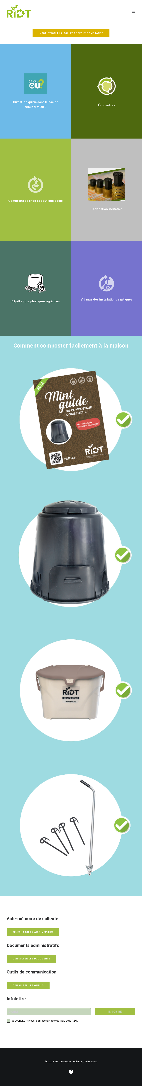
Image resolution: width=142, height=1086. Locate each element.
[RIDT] (19, 11)
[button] (133, 11)
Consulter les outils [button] (28, 985)
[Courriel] (49, 1011)
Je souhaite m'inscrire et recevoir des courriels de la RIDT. (44, 1020)
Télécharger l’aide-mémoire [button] (33, 932)
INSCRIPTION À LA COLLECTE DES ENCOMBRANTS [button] (71, 33)
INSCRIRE (115, 1011)
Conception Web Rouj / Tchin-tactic (78, 1061)
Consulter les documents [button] (31, 958)
